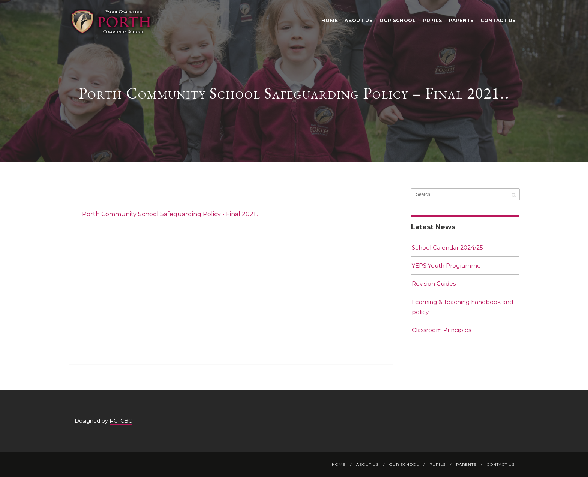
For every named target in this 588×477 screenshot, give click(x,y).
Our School (398, 20)
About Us (359, 20)
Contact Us (498, 20)
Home (329, 20)
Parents (461, 20)
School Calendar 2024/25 (447, 247)
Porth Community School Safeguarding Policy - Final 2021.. (170, 214)
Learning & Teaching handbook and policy (462, 307)
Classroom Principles (441, 329)
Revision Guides (434, 283)
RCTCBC (121, 420)
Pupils (432, 20)
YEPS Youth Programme (446, 265)
